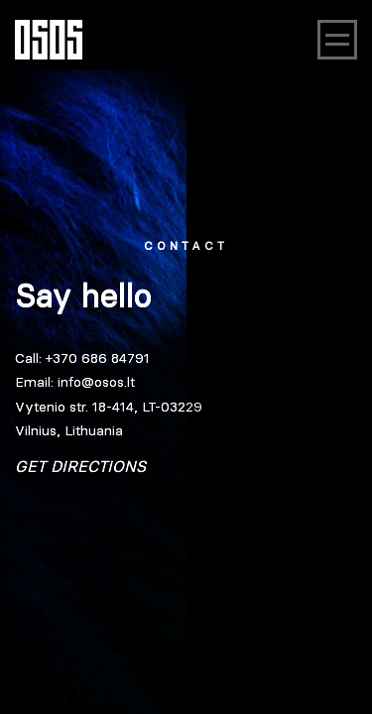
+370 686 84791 (98, 358)
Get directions (80, 466)
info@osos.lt (96, 382)
